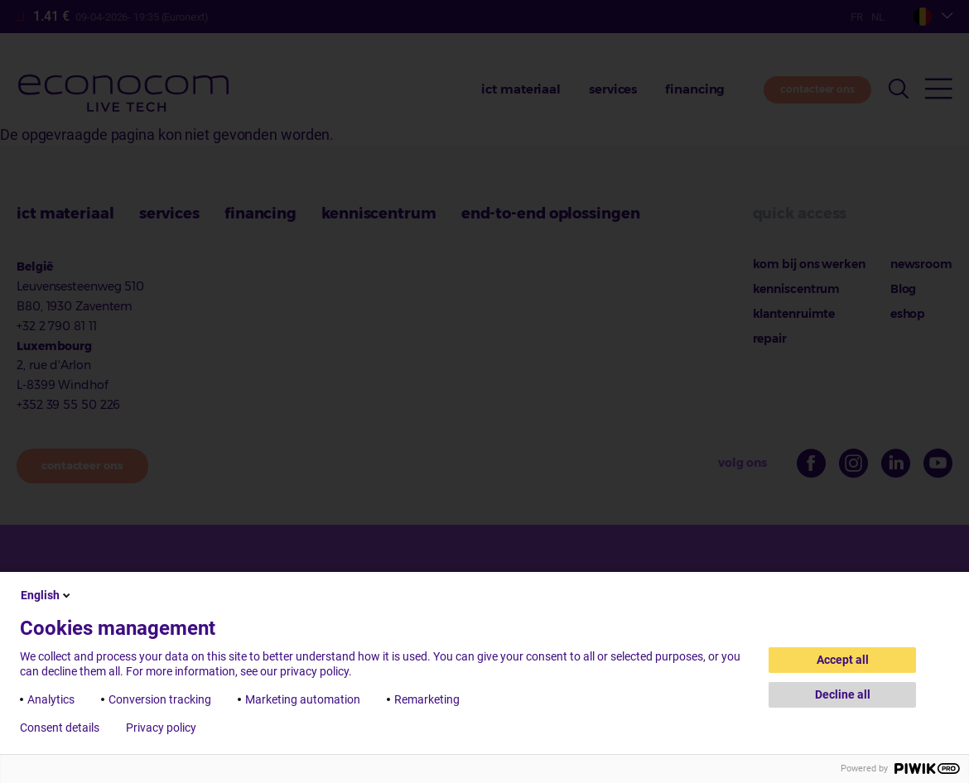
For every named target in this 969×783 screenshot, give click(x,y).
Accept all (843, 659)
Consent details (59, 727)
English (47, 595)
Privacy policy (161, 727)
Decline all (842, 694)
